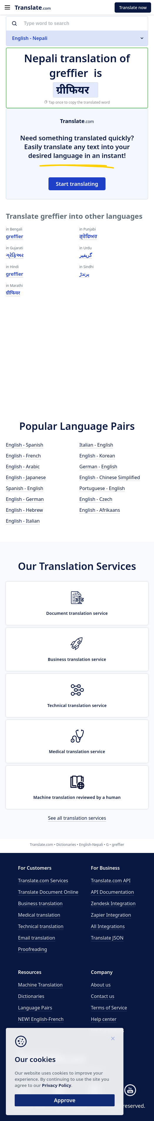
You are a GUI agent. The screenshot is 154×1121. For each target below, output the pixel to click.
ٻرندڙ (84, 274)
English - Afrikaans (99, 510)
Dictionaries (31, 996)
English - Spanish (24, 445)
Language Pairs (35, 1007)
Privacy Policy (56, 1085)
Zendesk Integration (113, 903)
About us (101, 985)
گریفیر (85, 255)
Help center (103, 1019)
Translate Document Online (48, 892)
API (110, 880)
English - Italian (23, 521)
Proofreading (32, 949)
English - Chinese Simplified (109, 477)
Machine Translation (40, 985)
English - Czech (95, 499)
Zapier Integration (111, 915)
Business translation (40, 903)
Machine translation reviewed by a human (77, 797)
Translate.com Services (43, 880)
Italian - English (96, 445)
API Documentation (112, 892)
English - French (23, 455)
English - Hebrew (24, 510)
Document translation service (77, 613)
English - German (25, 499)
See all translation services (77, 818)
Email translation (36, 938)
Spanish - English (24, 488)
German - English (98, 466)
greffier (14, 236)
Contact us (102, 996)
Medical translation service (77, 751)
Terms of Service (109, 1007)
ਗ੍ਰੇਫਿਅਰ (88, 236)
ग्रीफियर (13, 292)
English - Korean (97, 455)
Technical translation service (77, 705)
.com (33, 7)
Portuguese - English (102, 488)
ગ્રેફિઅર (15, 255)
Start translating (77, 183)
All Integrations (108, 926)
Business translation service (77, 659)
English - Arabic (23, 466)
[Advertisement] (77, 360)
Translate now (133, 7)
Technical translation (40, 926)
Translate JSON (107, 938)
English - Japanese (26, 477)
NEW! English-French (40, 1019)
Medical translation (39, 915)
